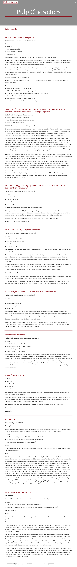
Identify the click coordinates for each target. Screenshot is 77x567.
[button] (75, 2)
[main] (39, 13)
